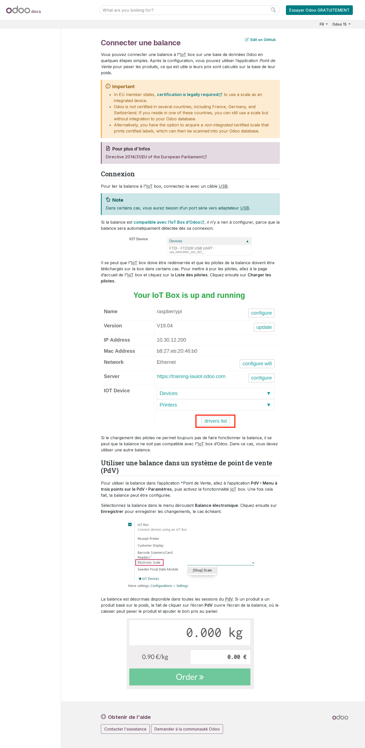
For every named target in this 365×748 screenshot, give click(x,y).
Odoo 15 (340, 24)
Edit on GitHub (260, 39)
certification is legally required (187, 94)
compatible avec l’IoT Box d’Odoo (167, 222)
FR (322, 24)
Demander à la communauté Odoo (187, 729)
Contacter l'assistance (125, 729)
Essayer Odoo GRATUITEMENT (319, 10)
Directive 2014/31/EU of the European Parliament (154, 156)
